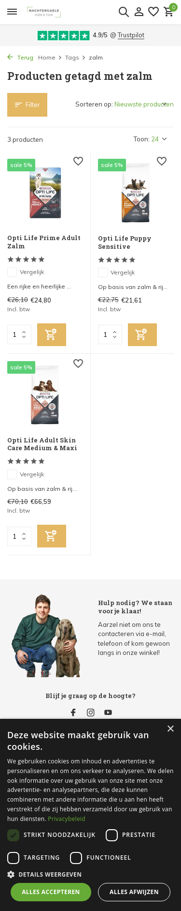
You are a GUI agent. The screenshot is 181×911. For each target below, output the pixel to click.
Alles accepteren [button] (51, 892)
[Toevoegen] (51, 334)
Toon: (142, 139)
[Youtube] (108, 713)
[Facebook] (73, 713)
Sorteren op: (94, 104)
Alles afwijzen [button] (134, 892)
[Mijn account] (138, 12)
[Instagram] (91, 713)
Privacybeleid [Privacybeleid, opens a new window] (66, 819)
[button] (90, 874)
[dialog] (90, 815)
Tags (75, 57)
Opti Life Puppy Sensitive (125, 242)
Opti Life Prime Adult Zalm (44, 242)
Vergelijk (25, 272)
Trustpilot (131, 35)
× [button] (170, 729)
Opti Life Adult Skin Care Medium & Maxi (42, 444)
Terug (20, 57)
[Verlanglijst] (153, 12)
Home (50, 57)
